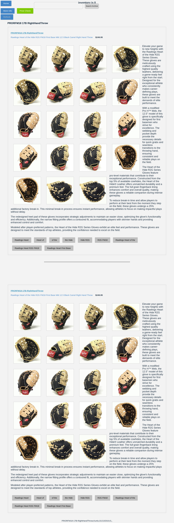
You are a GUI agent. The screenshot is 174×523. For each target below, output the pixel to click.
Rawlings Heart (22, 240)
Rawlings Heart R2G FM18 (27, 248)
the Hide (69, 240)
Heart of (40, 240)
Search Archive (92, 6)
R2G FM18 (103, 240)
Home (6, 3)
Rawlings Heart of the (125, 240)
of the (54, 240)
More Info (7, 11)
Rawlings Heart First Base (59, 248)
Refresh (7, 17)
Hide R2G (85, 240)
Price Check (25, 11)
